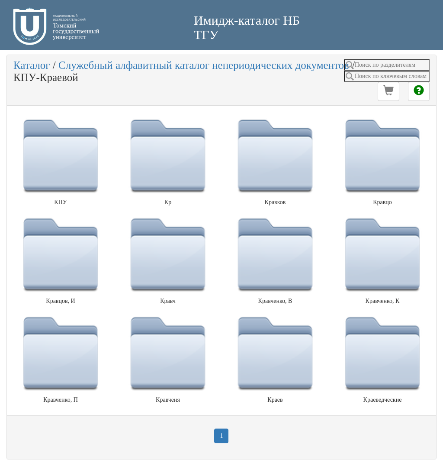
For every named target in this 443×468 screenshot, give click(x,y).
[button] (388, 91)
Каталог (31, 65)
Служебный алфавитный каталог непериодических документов (203, 65)
